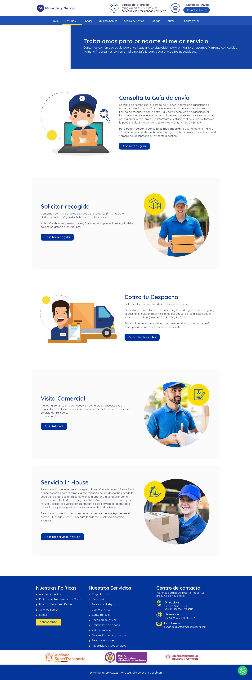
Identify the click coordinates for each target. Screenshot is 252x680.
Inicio (56, 21)
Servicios (72, 21)
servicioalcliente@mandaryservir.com (144, 11)
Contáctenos (191, 21)
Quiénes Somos (108, 21)
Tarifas (172, 21)
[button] (196, 10)
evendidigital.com (152, 672)
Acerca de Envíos (134, 21)
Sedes (89, 21)
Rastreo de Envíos (196, 5)
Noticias (155, 21)
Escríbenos (172, 623)
